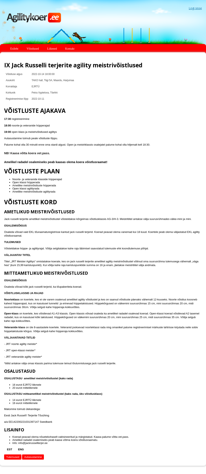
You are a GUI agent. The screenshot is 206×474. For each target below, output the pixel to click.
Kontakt (69, 48)
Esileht (14, 48)
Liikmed (52, 48)
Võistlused (33, 48)
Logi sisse (195, 8)
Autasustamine (33, 457)
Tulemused (12, 457)
